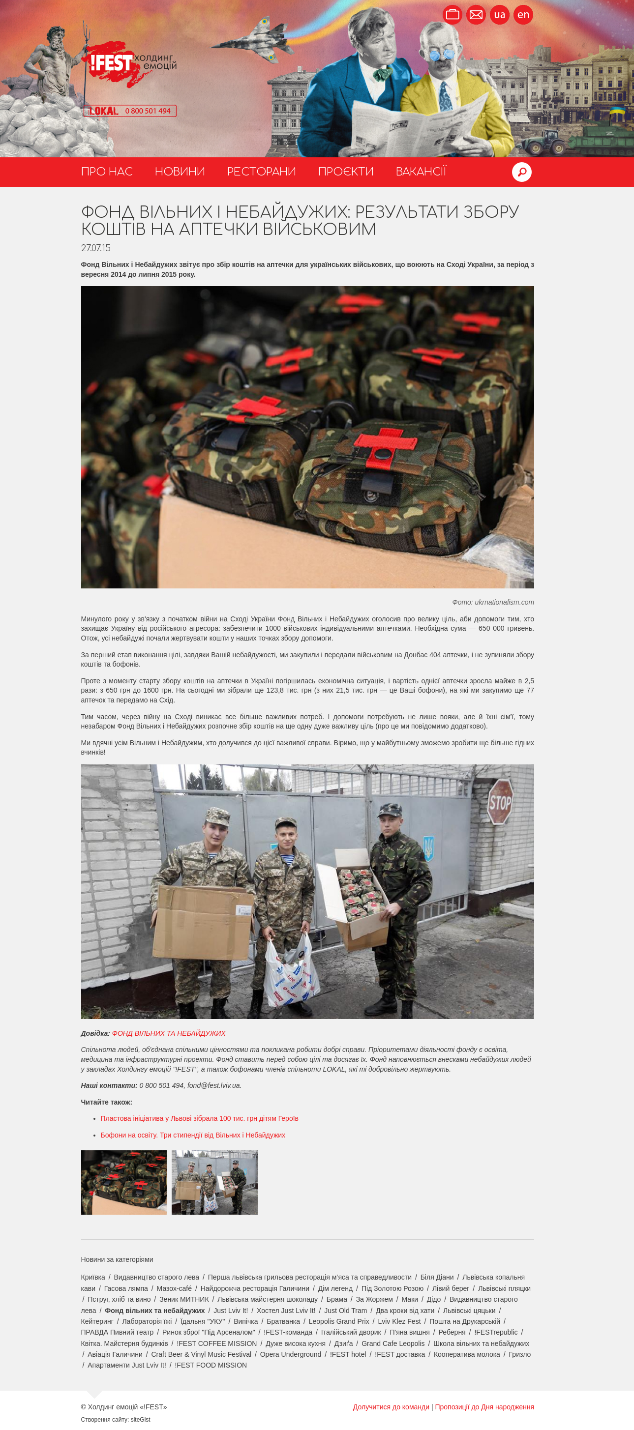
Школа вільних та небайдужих (481, 1343)
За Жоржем (374, 1299)
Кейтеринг (97, 1321)
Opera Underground (291, 1354)
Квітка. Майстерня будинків (124, 1343)
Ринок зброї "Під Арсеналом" (208, 1332)
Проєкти (346, 172)
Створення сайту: (105, 1419)
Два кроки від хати (405, 1310)
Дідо (434, 1299)
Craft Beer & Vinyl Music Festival (201, 1354)
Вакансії (421, 172)
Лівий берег (451, 1288)
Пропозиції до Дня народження (484, 1407)
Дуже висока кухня (296, 1343)
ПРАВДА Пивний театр (117, 1332)
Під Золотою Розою (392, 1288)
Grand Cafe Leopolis (393, 1343)
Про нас (107, 172)
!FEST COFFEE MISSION (217, 1343)
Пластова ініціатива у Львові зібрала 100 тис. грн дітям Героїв (200, 1118)
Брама (337, 1299)
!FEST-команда (288, 1332)
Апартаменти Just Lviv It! (127, 1365)
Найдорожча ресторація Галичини (255, 1288)
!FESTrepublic (495, 1332)
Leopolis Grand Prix (339, 1321)
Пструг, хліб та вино (119, 1299)
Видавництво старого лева (156, 1277)
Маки (410, 1299)
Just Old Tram (345, 1310)
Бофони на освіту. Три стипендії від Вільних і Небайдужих (193, 1135)
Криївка (93, 1277)
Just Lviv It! (230, 1310)
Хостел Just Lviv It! (286, 1310)
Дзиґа (343, 1343)
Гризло (520, 1354)
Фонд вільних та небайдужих (155, 1310)
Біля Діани (437, 1277)
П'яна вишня (410, 1332)
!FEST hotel (348, 1354)
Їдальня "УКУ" (203, 1321)
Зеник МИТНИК (184, 1299)
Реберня (452, 1332)
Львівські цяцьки (469, 1310)
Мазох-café (174, 1288)
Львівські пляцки (504, 1288)
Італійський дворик (351, 1332)
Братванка (283, 1321)
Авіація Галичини (115, 1354)
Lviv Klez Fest (399, 1321)
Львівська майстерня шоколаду (267, 1299)
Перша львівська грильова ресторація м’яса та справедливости (310, 1277)
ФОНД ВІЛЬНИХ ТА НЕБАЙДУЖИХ (169, 1033)
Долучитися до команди (391, 1407)
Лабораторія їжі (147, 1321)
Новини (180, 172)
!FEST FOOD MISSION (211, 1365)
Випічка (246, 1321)
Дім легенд (335, 1288)
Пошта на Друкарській (464, 1321)
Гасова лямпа (126, 1288)
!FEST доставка (400, 1354)
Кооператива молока (467, 1354)
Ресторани (261, 172)
